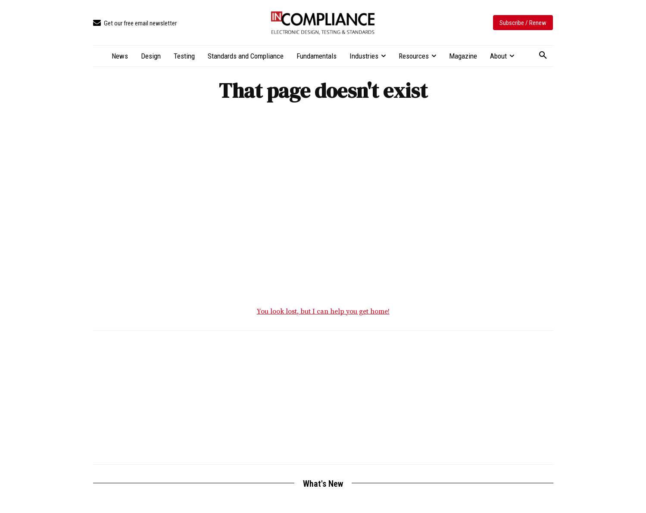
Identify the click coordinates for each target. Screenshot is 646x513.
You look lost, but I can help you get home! (323, 313)
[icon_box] (135, 23)
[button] (543, 55)
